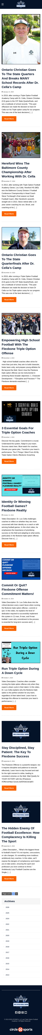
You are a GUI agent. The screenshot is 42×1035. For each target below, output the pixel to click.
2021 (7, 930)
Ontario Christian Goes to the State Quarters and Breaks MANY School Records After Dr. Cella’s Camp (20, 78)
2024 (7, 918)
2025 (7, 913)
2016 (7, 958)
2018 (7, 947)
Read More (9, 119)
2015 (7, 964)
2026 (7, 907)
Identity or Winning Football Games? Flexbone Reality (16, 506)
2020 (7, 935)
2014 (7, 969)
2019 (7, 941)
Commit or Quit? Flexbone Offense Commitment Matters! (18, 590)
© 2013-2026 (8, 1019)
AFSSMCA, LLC (17, 1019)
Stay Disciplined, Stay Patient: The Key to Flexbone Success (18, 752)
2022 (7, 924)
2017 (7, 952)
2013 (7, 975)
